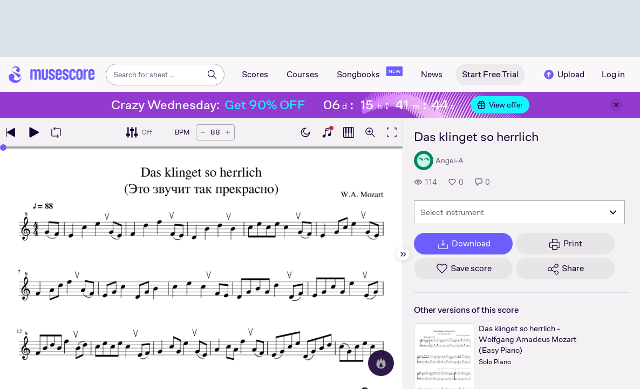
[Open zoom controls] (370, 132)
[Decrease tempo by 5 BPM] (203, 132)
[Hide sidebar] (403, 253)
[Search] (212, 74)
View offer (500, 104)
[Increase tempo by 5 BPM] (227, 132)
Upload (563, 74)
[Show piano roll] (348, 132)
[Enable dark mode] (305, 132)
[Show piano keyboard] (327, 132)
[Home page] (52, 74)
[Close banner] (616, 104)
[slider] (3, 147)
